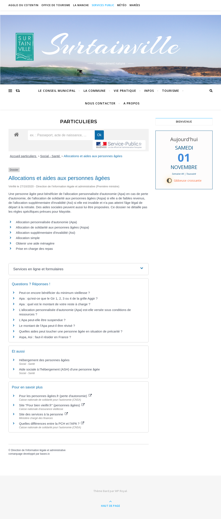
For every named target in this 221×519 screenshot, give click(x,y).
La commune (95, 91)
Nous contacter (100, 103)
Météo (122, 5)
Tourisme (170, 91)
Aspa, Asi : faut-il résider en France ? (45, 337)
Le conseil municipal (56, 91)
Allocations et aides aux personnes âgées (93, 156)
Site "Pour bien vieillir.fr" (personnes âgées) (52, 405)
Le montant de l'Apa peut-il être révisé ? (47, 325)
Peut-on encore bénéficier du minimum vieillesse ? (54, 293)
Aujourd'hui (184, 139)
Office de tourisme (55, 5)
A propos (132, 103)
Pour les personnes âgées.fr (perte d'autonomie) (55, 396)
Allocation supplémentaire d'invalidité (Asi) (45, 232)
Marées (135, 5)
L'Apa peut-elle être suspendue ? (42, 320)
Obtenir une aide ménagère (35, 243)
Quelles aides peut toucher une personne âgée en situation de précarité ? (70, 331)
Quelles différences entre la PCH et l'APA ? (51, 423)
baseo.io (44, 453)
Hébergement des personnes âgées (44, 360)
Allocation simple (28, 238)
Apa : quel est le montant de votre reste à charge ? (54, 304)
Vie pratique (125, 91)
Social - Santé (50, 156)
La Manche (81, 5)
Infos (149, 91)
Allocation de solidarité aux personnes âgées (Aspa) (52, 227)
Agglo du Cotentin (23, 5)
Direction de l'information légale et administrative (38, 450)
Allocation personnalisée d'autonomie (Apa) (46, 222)
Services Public (103, 5)
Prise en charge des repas (34, 248)
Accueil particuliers (23, 156)
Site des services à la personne (43, 414)
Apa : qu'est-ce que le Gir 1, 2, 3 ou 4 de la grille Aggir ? (58, 298)
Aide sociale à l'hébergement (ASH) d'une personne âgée (59, 369)
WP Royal (121, 491)
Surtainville (110, 45)
